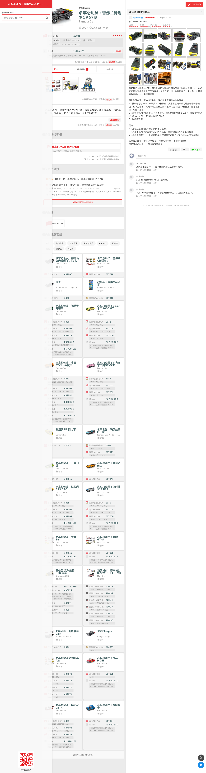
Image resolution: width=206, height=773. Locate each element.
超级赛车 (60, 243)
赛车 (48, 243)
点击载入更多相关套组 (83, 754)
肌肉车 (115, 243)
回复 (155, 169)
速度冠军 (73, 243)
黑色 (48, 248)
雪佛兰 (59, 248)
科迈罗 (71, 248)
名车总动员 (88, 243)
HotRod (102, 243)
